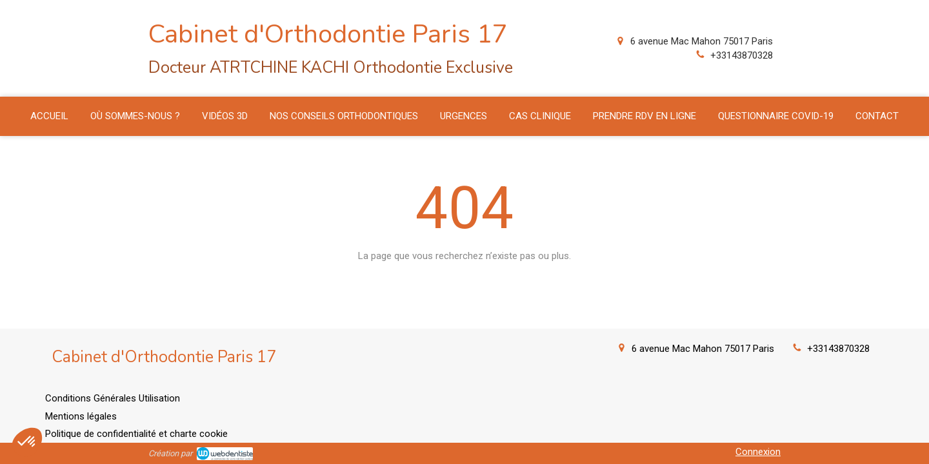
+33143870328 (741, 55)
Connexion (758, 452)
